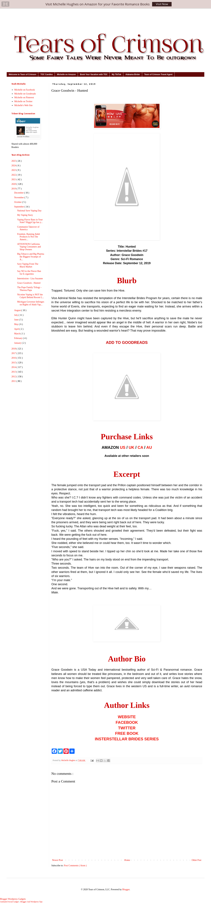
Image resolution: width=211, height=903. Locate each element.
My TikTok (116, 74)
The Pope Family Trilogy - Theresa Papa (29, 288)
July (16, 315)
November (19, 197)
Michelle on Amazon (66, 74)
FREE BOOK (127, 733)
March (17, 333)
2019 (14, 188)
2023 (14, 170)
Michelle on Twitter (23, 101)
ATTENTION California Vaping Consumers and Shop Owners (29, 247)
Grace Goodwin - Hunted (28, 283)
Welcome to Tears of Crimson (22, 74)
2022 (14, 175)
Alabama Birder (132, 74)
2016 (14, 358)
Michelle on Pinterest (24, 97)
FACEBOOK (127, 722)
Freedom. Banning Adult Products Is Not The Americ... (28, 237)
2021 (14, 179)
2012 (14, 376)
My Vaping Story (25, 215)
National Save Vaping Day (29, 210)
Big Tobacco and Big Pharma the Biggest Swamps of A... (30, 257)
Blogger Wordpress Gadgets (13, 899)
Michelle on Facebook (24, 90)
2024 (14, 165)
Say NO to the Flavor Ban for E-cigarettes (29, 272)
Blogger (125, 889)
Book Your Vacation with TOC (93, 74)
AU (149, 447)
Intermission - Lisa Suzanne (30, 278)
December (19, 193)
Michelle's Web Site (23, 105)
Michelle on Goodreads (25, 93)
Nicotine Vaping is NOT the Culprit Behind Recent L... (30, 296)
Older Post (197, 860)
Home (127, 860)
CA (140, 447)
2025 (14, 161)
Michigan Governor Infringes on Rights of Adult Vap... (30, 303)
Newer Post (57, 860)
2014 (14, 367)
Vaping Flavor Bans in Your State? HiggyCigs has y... (30, 221)
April (17, 329)
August (17, 310)
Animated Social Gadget (9, 902)
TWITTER (127, 728)
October (18, 202)
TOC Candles (46, 74)
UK (131, 447)
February (18, 338)
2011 (14, 381)
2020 (14, 184)
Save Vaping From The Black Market (27, 265)
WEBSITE (127, 717)
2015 (14, 362)
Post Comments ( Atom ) (75, 865)
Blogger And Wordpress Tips (31, 902)
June (16, 319)
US (122, 447)
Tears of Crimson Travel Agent (158, 74)
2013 (14, 372)
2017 (14, 353)
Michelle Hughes (68, 760)
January (18, 343)
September (19, 206)
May (16, 324)
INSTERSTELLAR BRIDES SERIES (127, 739)
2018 (14, 348)
